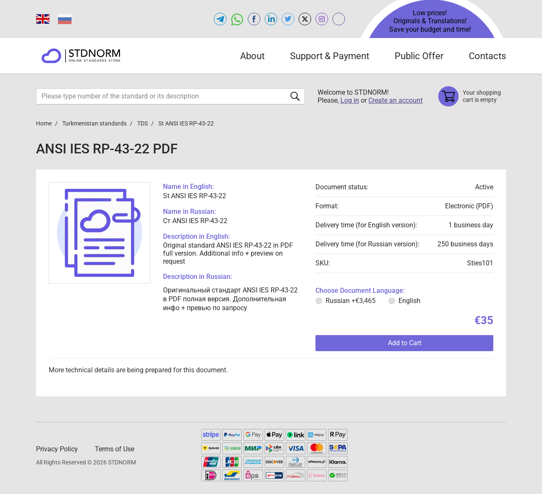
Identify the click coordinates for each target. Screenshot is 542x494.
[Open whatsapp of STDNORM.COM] (237, 19)
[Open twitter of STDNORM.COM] (288, 19)
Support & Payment (329, 56)
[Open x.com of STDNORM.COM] (305, 19)
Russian (351, 301)
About (252, 56)
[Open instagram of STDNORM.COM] (321, 19)
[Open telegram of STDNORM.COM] (220, 19)
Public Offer (419, 56)
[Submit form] (295, 96)
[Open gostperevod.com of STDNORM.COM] (338, 19)
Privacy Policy (57, 449)
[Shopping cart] (472, 96)
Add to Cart (404, 343)
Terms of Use (114, 449)
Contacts (487, 56)
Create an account (395, 100)
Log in (349, 100)
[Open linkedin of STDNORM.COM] (271, 19)
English (409, 301)
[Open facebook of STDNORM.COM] (254, 19)
